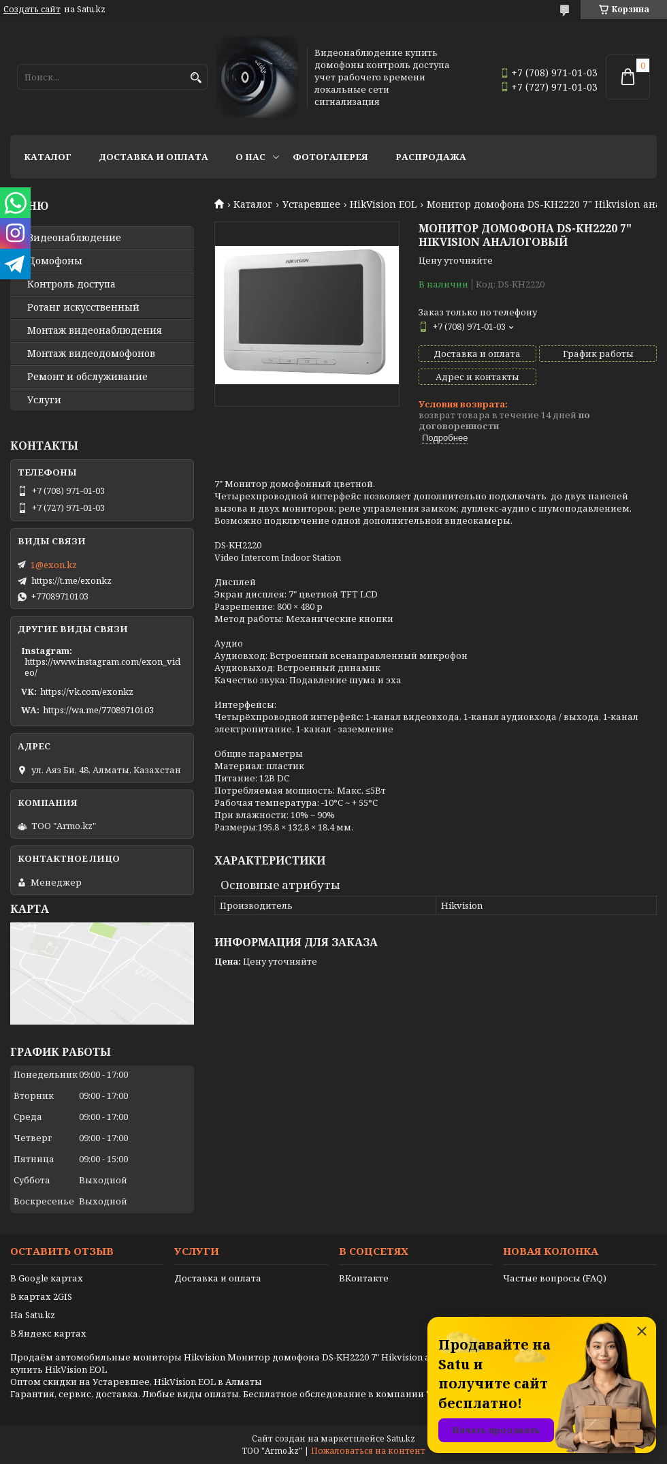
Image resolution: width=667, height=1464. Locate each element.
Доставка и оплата (153, 157)
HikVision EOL (383, 204)
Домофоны (54, 261)
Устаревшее (311, 204)
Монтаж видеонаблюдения (94, 330)
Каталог (47, 157)
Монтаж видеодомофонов (91, 353)
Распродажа (430, 157)
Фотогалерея (330, 157)
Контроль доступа (71, 284)
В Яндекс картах (48, 1333)
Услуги (44, 400)
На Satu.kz (32, 1315)
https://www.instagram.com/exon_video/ (102, 667)
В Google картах (46, 1278)
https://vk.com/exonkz (86, 691)
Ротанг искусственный (83, 307)
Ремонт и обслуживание (87, 377)
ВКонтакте (364, 1278)
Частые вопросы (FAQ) (554, 1278)
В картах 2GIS (41, 1296)
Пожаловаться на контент (368, 1451)
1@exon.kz (54, 564)
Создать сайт (32, 9)
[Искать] (196, 78)
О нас (250, 157)
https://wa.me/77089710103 (98, 709)
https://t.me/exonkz (71, 580)
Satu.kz (401, 1438)
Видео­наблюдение (74, 238)
